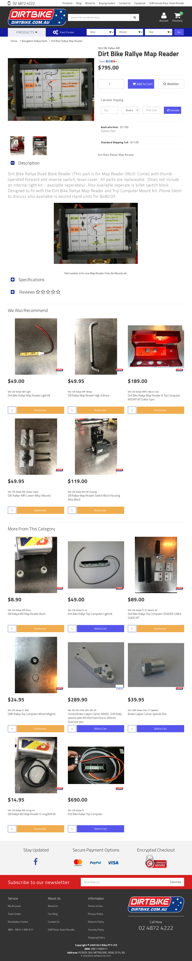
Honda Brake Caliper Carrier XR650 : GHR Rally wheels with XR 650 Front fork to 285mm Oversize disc (95, 718)
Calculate (173, 110)
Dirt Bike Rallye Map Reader (67, 41)
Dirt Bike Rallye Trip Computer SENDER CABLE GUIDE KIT (155, 616)
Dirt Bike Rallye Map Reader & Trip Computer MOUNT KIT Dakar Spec (154, 397)
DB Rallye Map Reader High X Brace (89, 395)
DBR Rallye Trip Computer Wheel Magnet (32, 714)
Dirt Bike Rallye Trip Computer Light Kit (90, 614)
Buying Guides (107, 3)
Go (179, 32)
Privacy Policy (95, 914)
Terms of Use (95, 906)
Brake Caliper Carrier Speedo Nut (147, 714)
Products (68, 3)
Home (14, 41)
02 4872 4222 (23, 3)
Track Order (14, 914)
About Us (90, 3)
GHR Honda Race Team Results (166, 3)
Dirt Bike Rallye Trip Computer (85, 814)
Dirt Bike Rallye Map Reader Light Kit (29, 395)
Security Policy (96, 930)
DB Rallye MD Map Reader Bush (27, 614)
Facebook (140, 3)
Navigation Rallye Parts (34, 41)
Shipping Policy (96, 937)
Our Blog (53, 914)
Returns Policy (96, 922)
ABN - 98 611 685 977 (20, 930)
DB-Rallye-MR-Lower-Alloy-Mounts (29, 495)
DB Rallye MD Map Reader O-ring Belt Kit (32, 814)
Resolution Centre (18, 922)
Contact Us (125, 3)
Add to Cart (143, 83)
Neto (108, 955)
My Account (14, 906)
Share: (108, 61)
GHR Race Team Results (61, 930)
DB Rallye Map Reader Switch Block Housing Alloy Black (94, 497)
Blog (78, 3)
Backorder (40, 410)
